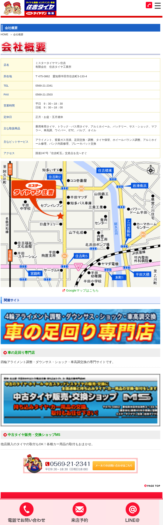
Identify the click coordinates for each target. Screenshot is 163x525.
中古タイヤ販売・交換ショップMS (34, 435)
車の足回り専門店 (21, 352)
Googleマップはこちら (82, 290)
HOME (4, 34)
